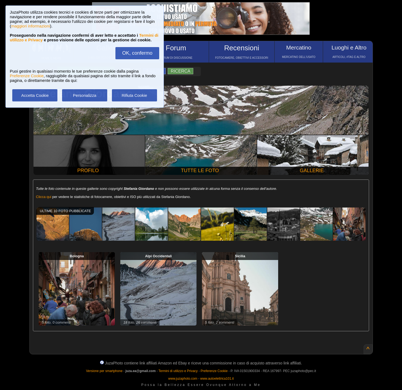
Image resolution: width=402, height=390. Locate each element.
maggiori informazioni (30, 26)
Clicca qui (43, 197)
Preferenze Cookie (27, 75)
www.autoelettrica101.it (217, 378)
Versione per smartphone (104, 371)
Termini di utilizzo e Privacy (178, 371)
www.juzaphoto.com (182, 378)
